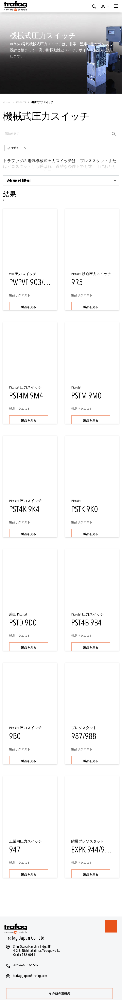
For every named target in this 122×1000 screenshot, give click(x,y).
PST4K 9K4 (24, 509)
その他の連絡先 (59, 993)
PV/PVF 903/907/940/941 (45, 282)
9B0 (15, 736)
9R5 (77, 282)
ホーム (7, 102)
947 (15, 849)
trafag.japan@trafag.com (30, 975)
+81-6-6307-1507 (25, 965)
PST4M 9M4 (26, 395)
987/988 (83, 736)
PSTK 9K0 (84, 509)
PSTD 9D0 (23, 622)
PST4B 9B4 (86, 622)
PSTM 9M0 (86, 395)
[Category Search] (114, 133)
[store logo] (15, 6)
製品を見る (28, 307)
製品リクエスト (19, 295)
